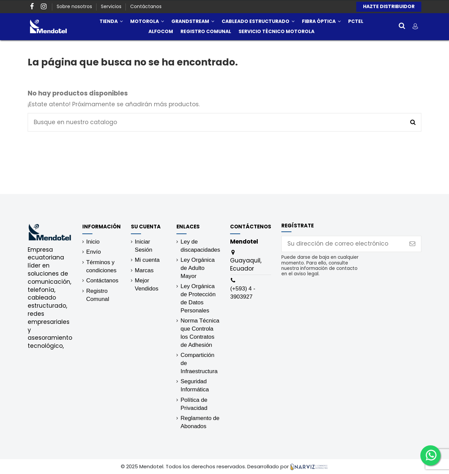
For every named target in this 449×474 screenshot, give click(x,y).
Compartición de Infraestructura (199, 363)
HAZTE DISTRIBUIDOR (389, 6)
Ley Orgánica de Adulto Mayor (197, 268)
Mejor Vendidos (147, 284)
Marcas (144, 270)
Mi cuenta (147, 260)
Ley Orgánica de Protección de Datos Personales (198, 298)
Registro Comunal (97, 295)
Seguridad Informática (194, 385)
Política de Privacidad (193, 404)
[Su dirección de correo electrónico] (343, 244)
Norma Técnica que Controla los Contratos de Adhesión (199, 332)
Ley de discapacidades (200, 246)
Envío (93, 252)
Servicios (112, 6)
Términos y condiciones (101, 266)
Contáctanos (146, 6)
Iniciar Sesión (143, 246)
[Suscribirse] (412, 244)
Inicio (93, 242)
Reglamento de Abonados (199, 422)
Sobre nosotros (75, 6)
